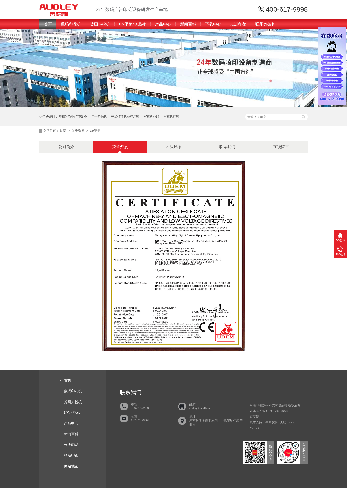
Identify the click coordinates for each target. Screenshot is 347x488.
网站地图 (71, 466)
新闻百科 (188, 24)
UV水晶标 (72, 412)
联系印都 (71, 455)
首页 (48, 24)
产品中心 (163, 24)
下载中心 (213, 24)
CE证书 (95, 131)
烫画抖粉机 (100, 24)
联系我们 (227, 147)
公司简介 (66, 147)
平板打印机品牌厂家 (125, 116)
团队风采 (174, 147)
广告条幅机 (99, 116)
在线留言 (281, 147)
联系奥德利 (265, 24)
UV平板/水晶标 (132, 24)
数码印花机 (71, 24)
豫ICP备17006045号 (275, 411)
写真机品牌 (151, 116)
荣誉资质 (78, 131)
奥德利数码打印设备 (73, 116)
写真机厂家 (171, 116)
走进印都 (238, 24)
